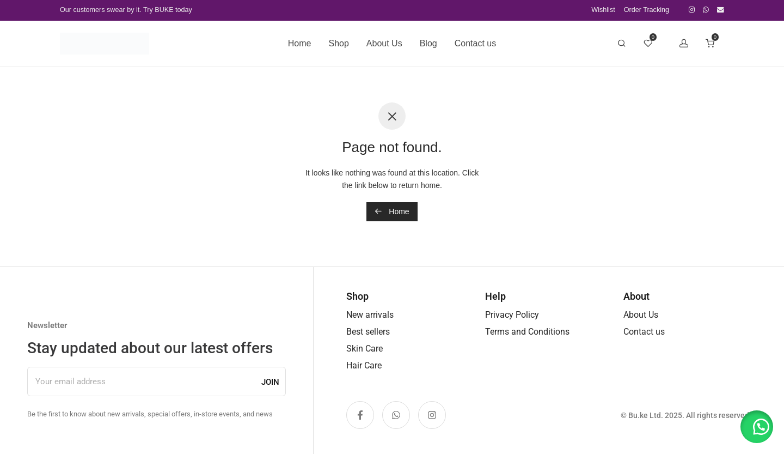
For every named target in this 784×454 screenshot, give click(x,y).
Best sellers (368, 331)
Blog (428, 43)
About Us (384, 43)
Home (299, 43)
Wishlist (603, 10)
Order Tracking (646, 10)
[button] (756, 426)
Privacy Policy (512, 315)
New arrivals (370, 315)
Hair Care (364, 365)
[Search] (622, 43)
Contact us (475, 43)
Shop (338, 43)
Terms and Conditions (527, 331)
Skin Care (364, 348)
